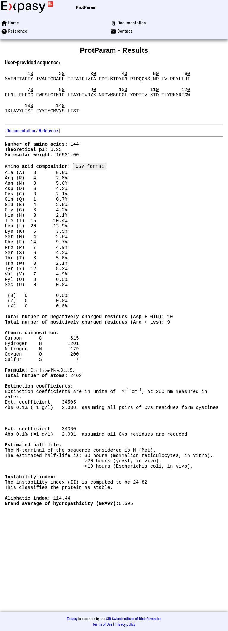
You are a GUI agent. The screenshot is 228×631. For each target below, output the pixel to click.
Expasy (72, 618)
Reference (48, 141)
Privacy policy (125, 624)
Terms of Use (103, 624)
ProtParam (86, 7)
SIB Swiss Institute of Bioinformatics (133, 618)
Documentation (21, 141)
